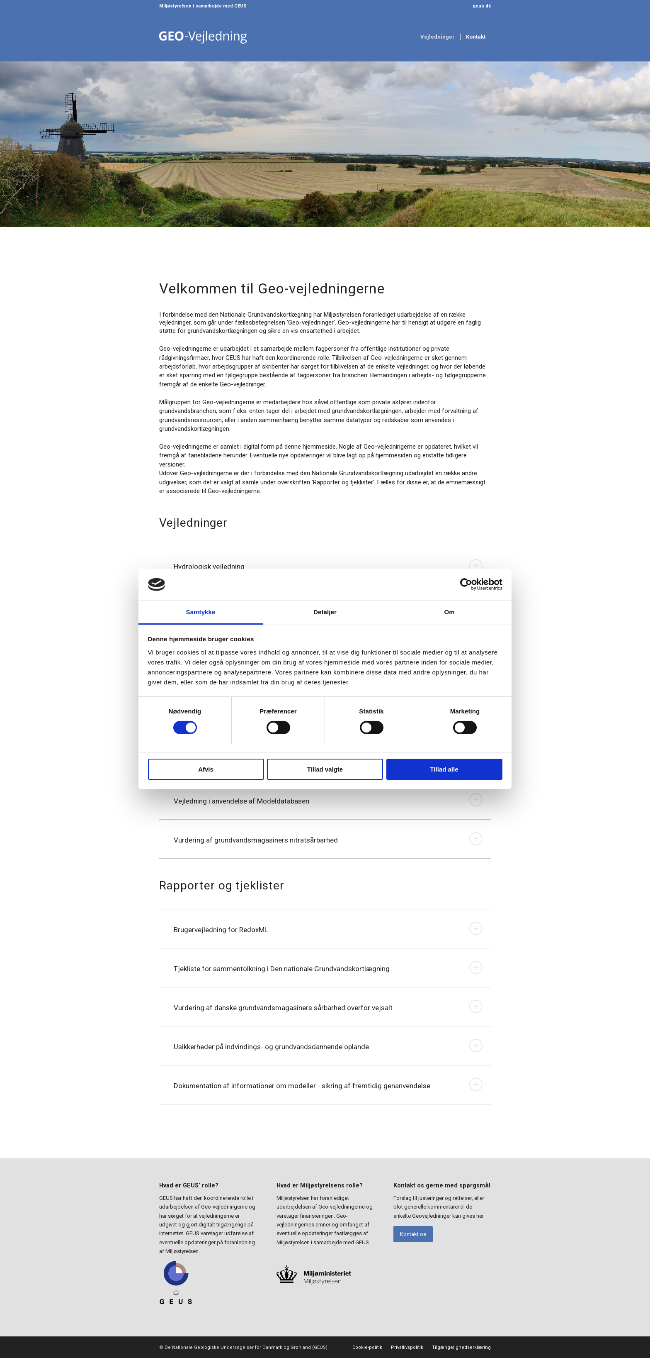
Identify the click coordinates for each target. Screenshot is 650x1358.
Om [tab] (449, 611)
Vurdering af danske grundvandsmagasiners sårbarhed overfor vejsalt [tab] (328, 1006)
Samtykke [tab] (201, 611)
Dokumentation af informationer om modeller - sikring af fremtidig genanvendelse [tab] (328, 1084)
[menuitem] (479, 6)
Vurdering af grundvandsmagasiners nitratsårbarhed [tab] (328, 838)
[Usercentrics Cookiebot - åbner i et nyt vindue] (466, 584)
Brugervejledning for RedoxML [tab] (328, 928)
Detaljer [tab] (325, 611)
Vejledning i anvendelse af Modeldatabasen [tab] (328, 799)
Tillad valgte (325, 769)
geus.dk (482, 6)
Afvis (205, 769)
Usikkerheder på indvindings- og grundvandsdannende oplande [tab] (328, 1045)
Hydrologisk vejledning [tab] (328, 565)
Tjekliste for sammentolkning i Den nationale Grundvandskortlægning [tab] (328, 967)
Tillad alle (444, 769)
